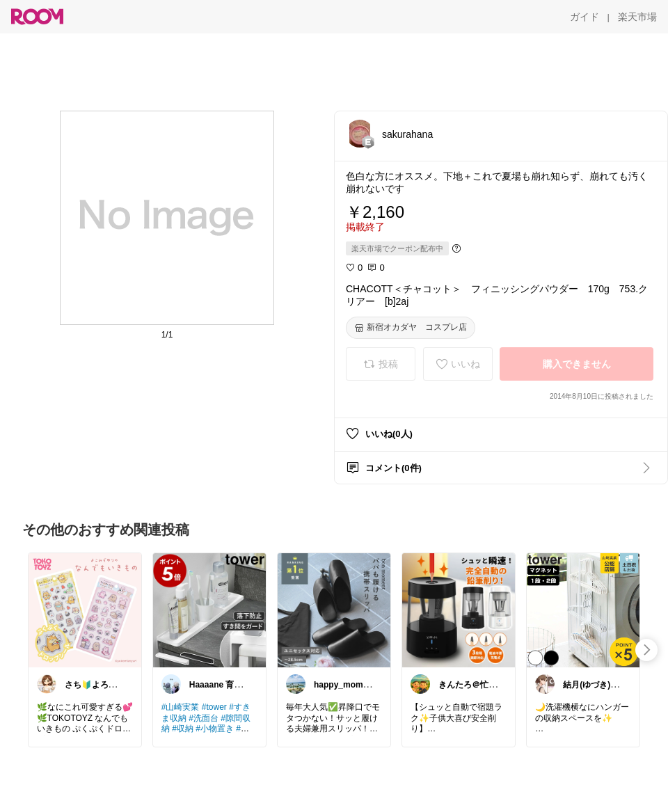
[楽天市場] (637, 16)
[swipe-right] (646, 650)
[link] (85, 609)
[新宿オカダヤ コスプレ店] (410, 328)
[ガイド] (584, 16)
